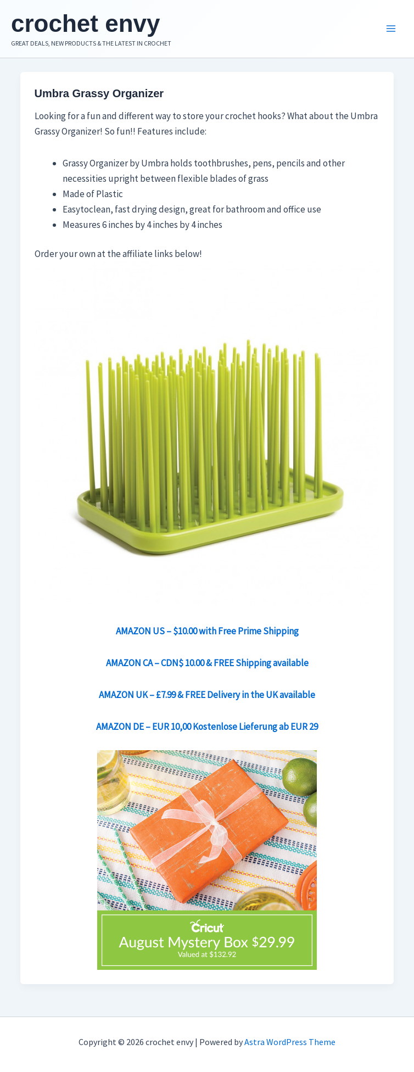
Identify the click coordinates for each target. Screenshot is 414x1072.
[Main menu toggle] (391, 29)
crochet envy (85, 23)
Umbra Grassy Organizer (99, 93)
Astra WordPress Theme (289, 1041)
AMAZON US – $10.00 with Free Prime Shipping (207, 631)
